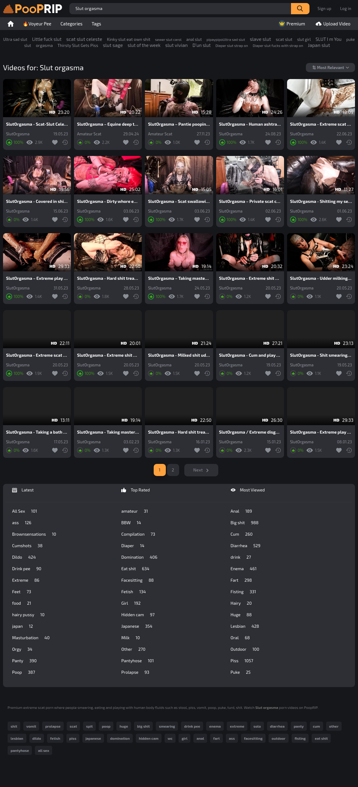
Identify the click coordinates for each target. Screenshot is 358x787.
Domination (139, 557)
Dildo (24, 557)
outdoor (279, 738)
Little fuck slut (47, 39)
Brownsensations (34, 534)
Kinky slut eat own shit (128, 39)
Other (133, 649)
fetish (55, 738)
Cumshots (27, 545)
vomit (31, 726)
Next (198, 469)
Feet (21, 591)
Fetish (133, 591)
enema (215, 726)
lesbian (17, 738)
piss (72, 738)
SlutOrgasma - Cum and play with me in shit (250, 355)
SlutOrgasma (17, 134)
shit (14, 726)
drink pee (192, 726)
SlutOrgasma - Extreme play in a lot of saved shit (321, 432)
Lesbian (245, 626)
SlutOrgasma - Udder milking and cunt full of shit (321, 278)
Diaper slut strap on (232, 45)
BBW (131, 522)
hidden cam (149, 738)
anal (200, 738)
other (334, 726)
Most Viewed (252, 490)
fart (216, 738)
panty (299, 726)
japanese (93, 738)
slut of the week (144, 45)
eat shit (321, 738)
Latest (27, 490)
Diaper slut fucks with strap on (278, 45)
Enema (244, 568)
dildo (36, 738)
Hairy (241, 603)
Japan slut (319, 45)
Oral (240, 637)
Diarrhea (245, 545)
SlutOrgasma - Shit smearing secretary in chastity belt (321, 355)
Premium (291, 23)
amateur (134, 511)
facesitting (253, 738)
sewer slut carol (168, 39)
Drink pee (26, 568)
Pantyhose (137, 660)
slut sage (113, 45)
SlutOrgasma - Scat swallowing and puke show (179, 201)
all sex (43, 750)
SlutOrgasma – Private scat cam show (250, 201)
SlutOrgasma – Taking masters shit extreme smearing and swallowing (179, 278)
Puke (241, 672)
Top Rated (139, 490)
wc (170, 738)
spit (89, 726)
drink (241, 557)
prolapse (52, 726)
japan (22, 626)
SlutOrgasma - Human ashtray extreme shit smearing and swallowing (250, 124)
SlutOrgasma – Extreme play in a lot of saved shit (37, 278)
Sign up (324, 8)
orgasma (44, 45)
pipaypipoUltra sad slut (225, 39)
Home (10, 23)
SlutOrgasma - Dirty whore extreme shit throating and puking (108, 201)
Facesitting (137, 580)
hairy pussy (28, 614)
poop (106, 726)
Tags (96, 23)
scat (73, 726)
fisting (300, 738)
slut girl (304, 39)
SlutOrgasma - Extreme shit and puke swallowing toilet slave (108, 355)
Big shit (245, 522)
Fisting (243, 591)
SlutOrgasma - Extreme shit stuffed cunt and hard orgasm (250, 278)
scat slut (284, 39)
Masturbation (31, 637)
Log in (345, 8)
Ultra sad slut (15, 39)
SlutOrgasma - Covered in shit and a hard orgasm (37, 201)
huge (123, 726)
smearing (167, 726)
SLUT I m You (329, 39)
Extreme (25, 580)
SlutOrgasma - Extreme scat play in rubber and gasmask (321, 124)
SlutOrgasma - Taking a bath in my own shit (37, 432)
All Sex (24, 511)
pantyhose (20, 750)
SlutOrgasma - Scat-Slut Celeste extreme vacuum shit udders (37, 124)
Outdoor (245, 649)
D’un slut (201, 45)
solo (257, 726)
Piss (242, 660)
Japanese (136, 626)
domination (120, 738)
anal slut (194, 39)
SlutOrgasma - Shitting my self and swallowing (321, 201)
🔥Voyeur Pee (37, 23)
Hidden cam (138, 614)
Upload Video (332, 23)
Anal (241, 511)
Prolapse (135, 672)
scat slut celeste (84, 39)
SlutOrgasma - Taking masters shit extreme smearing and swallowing (108, 432)
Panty (24, 660)
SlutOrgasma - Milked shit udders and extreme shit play (179, 355)
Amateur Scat (89, 134)
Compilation (138, 534)
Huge (241, 614)
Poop (23, 672)
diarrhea (277, 726)
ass (21, 522)
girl (184, 738)
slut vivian (176, 45)
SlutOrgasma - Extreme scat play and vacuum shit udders (37, 355)
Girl (131, 603)
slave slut (260, 39)
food (21, 603)
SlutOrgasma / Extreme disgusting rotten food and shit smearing (250, 432)
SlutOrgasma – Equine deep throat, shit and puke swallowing (108, 124)
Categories (71, 23)
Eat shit (135, 568)
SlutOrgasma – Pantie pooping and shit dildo (179, 124)
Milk (130, 637)
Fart (241, 580)
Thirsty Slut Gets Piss (77, 45)
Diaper (132, 545)
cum (316, 726)
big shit (143, 726)
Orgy (22, 649)
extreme (237, 726)
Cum (242, 534)
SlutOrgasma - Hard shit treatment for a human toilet (108, 278)
